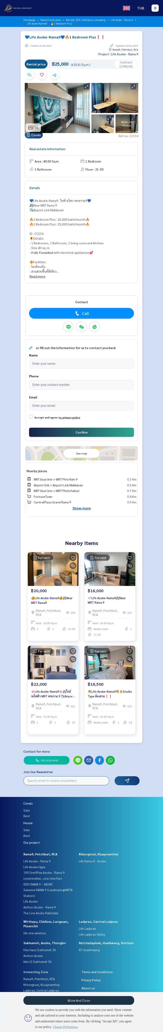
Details (34, 188)
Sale (26, 810)
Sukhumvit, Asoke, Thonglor (44, 943)
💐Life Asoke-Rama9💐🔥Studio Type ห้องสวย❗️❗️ (110, 693)
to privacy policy (69, 417)
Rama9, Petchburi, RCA (40, 854)
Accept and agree (46, 417)
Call (81, 313)
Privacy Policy (91, 980)
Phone (33, 376)
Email (33, 397)
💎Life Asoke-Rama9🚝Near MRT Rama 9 (107, 600)
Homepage (29, 20)
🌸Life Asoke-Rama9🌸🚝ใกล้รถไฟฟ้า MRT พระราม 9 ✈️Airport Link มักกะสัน (52, 693)
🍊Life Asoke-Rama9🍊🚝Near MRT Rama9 (51, 600)
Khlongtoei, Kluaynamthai (98, 854)
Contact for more (36, 751)
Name (33, 355)
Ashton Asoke (33, 956)
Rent (26, 816)
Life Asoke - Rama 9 (122, 20)
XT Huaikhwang (89, 950)
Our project (31, 842)
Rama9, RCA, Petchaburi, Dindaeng (86, 20)
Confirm (81, 432)
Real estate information (47, 149)
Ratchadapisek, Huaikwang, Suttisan (106, 943)
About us (88, 988)
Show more (81, 508)
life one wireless (34, 933)
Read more (37, 276)
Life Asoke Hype (34, 867)
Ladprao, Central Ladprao (98, 921)
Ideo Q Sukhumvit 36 (37, 961)
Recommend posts (51, 20)
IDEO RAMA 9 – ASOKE (38, 884)
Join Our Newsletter (38, 772)
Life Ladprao (87, 928)
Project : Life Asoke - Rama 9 (118, 54)
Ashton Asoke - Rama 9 (39, 907)
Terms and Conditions (97, 972)
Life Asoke (30, 901)
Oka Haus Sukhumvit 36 (39, 950)
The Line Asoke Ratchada (40, 913)
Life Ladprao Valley (92, 934)
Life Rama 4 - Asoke (92, 861)
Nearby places (37, 471)
